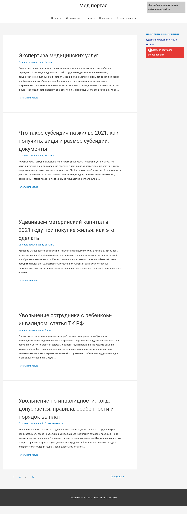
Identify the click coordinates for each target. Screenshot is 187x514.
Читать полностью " (29, 97)
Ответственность (126, 18)
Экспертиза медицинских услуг (64, 55)
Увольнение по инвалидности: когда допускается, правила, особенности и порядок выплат (64, 416)
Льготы (91, 18)
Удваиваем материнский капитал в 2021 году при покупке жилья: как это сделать (70, 229)
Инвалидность (74, 18)
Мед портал (93, 5)
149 (33, 484)
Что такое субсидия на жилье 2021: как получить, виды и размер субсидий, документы (70, 140)
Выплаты (56, 18)
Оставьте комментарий (31, 62)
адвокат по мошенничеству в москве (162, 34)
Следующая (117, 484)
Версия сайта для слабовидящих (160, 52)
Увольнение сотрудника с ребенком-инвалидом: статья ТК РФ (66, 323)
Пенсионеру (105, 18)
